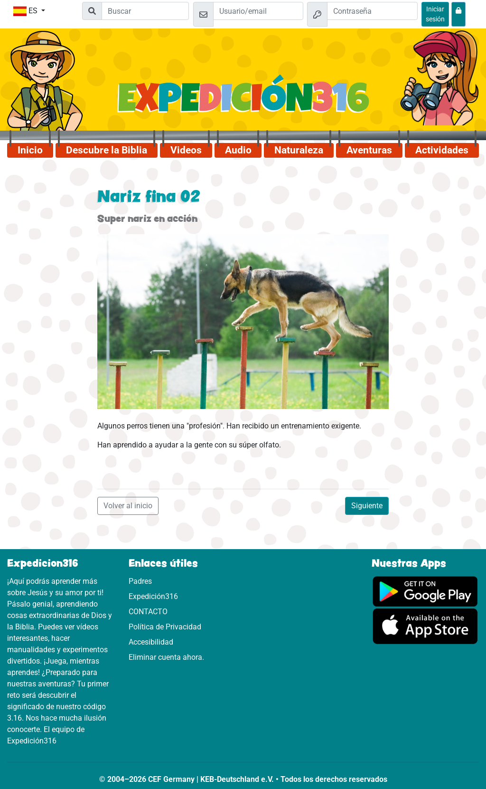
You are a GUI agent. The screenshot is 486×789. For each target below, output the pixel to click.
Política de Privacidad (165, 626)
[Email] (258, 11)
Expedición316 (153, 596)
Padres (140, 581)
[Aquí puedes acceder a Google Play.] (425, 590)
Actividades (441, 150)
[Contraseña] (372, 11)
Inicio (30, 150)
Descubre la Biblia (106, 150)
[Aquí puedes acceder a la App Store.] (425, 625)
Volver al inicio (127, 505)
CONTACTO (148, 611)
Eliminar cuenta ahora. (166, 657)
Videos (186, 150)
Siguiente (367, 505)
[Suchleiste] (145, 11)
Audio (238, 150)
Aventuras (369, 150)
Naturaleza (298, 150)
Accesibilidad (151, 641)
